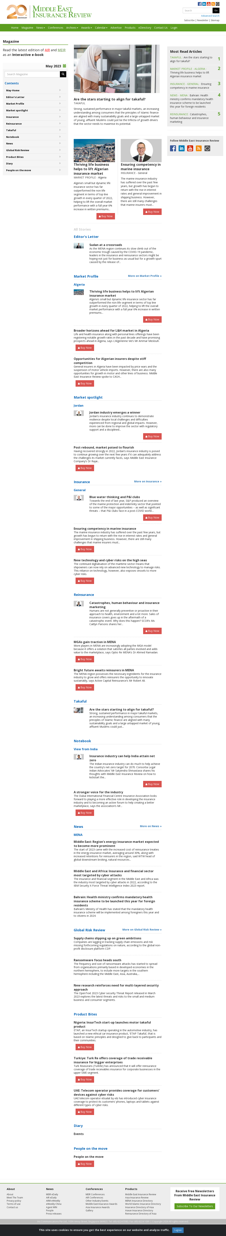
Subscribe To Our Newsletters (195, 1206)
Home (14, 27)
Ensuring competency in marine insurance (141, 166)
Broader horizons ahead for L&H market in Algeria (111, 330)
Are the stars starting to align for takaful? (110, 99)
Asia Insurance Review (136, 1197)
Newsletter (202, 20)
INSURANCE (128, 173)
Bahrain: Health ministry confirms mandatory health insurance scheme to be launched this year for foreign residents (114, 901)
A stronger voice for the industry (98, 792)
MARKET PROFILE (85, 177)
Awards (86, 27)
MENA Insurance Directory (139, 1200)
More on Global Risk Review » (142, 929)
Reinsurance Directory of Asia (140, 1213)
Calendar (101, 27)
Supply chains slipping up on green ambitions (107, 938)
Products (130, 27)
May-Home (12, 90)
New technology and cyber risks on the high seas (110, 560)
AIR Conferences (94, 1197)
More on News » (151, 826)
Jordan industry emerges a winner (114, 412)
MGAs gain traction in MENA (95, 642)
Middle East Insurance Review (140, 1194)
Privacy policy (14, 1200)
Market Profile (15, 103)
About (10, 1194)
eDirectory (144, 27)
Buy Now (106, 216)
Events (79, 1134)
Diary (9, 163)
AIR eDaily (51, 1197)
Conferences (55, 27)
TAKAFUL (79, 103)
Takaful (11, 130)
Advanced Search (210, 15)
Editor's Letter (15, 97)
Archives (72, 27)
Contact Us (161, 27)
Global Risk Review (17, 150)
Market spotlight (17, 110)
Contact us (12, 1207)
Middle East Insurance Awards (101, 1204)
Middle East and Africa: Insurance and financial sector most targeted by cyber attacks (114, 873)
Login (174, 27)
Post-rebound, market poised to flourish (104, 447)
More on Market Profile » (145, 276)
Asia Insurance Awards (98, 1207)
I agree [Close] (178, 1230)
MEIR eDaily (52, 1194)
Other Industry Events (97, 1200)
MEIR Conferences (95, 1194)
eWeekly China (53, 1204)
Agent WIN (51, 1207)
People (50, 1210)
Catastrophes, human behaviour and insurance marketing (189, 117)
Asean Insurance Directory (139, 1210)
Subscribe (189, 20)
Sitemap (215, 20)
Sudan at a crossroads (105, 245)
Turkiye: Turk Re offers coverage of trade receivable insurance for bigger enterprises (113, 1060)
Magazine (27, 27)
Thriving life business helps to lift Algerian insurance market (91, 169)
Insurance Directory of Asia (139, 1207)
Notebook (12, 137)
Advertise (116, 27)
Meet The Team (15, 1197)
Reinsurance (14, 123)
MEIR (62, 50)
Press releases (53, 1213)
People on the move (18, 170)
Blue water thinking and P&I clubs (114, 497)
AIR (47, 50)
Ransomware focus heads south (97, 960)
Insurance (12, 117)
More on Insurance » (148, 481)
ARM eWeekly (53, 1200)
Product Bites (15, 157)
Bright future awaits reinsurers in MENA (104, 670)
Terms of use (14, 1204)
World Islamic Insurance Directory (143, 1204)
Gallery (89, 1210)
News (40, 27)
